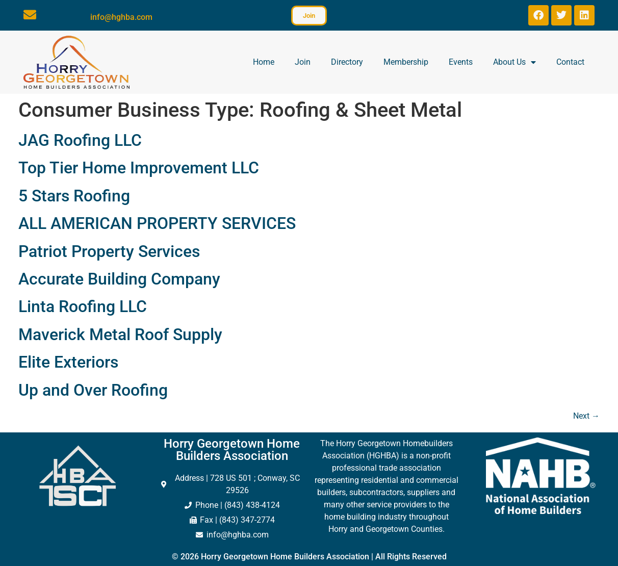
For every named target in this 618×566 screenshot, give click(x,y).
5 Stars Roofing (74, 195)
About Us (514, 62)
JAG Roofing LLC (80, 140)
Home (263, 62)
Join (303, 62)
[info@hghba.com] (29, 14)
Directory (347, 62)
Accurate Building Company (119, 279)
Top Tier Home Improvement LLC (138, 167)
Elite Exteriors (68, 362)
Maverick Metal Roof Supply (120, 334)
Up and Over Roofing (93, 390)
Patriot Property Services (109, 251)
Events (461, 62)
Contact (570, 62)
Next (586, 416)
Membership (405, 62)
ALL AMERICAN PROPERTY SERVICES (157, 223)
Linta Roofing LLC (82, 306)
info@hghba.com (121, 17)
